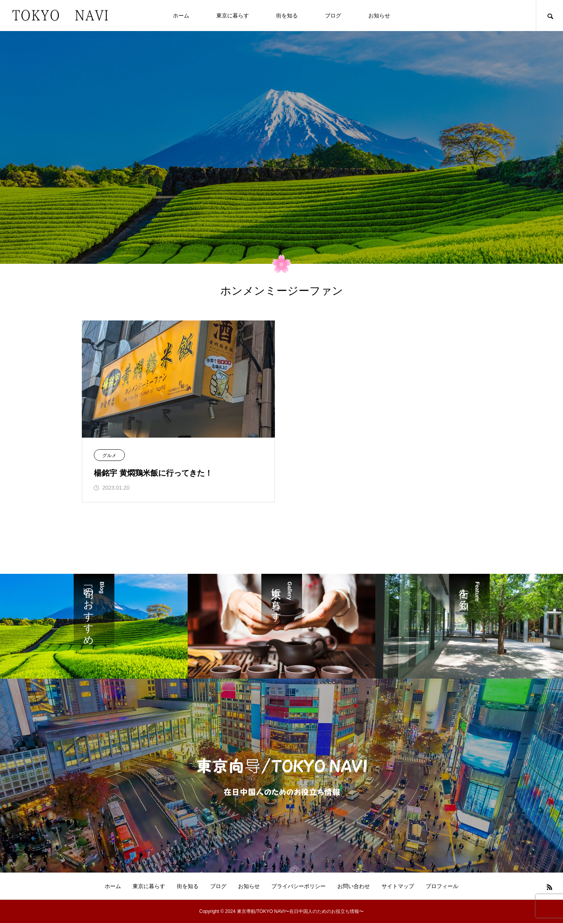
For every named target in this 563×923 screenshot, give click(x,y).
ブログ (333, 15)
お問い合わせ (353, 886)
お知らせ (379, 15)
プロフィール (442, 886)
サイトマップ (398, 886)
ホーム (181, 15)
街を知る (287, 15)
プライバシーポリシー (298, 886)
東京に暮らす (232, 15)
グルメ (109, 455)
